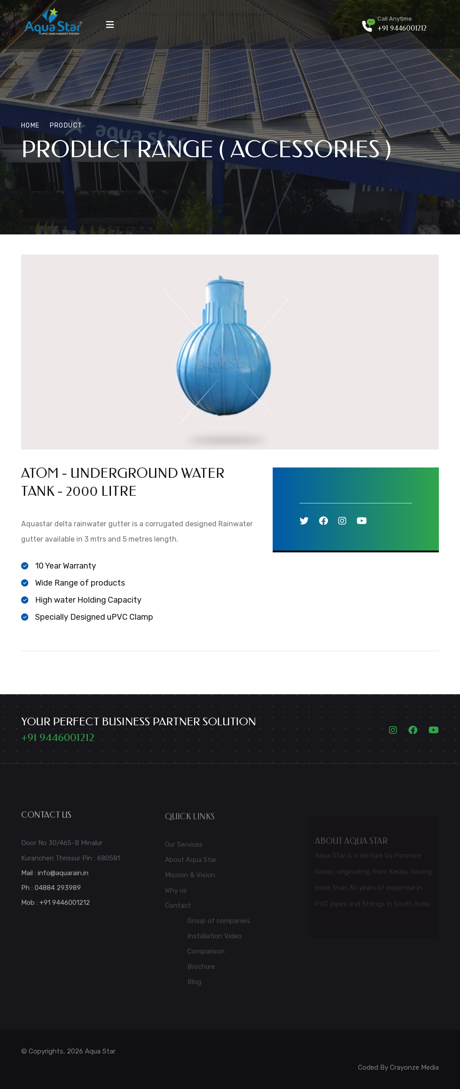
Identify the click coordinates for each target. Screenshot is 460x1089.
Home (30, 125)
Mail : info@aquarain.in (54, 876)
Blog (194, 985)
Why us (176, 894)
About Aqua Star (191, 863)
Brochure (201, 970)
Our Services (184, 848)
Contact (178, 909)
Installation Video (214, 939)
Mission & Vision (190, 878)
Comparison (206, 955)
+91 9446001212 (402, 28)
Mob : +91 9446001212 (55, 906)
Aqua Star (100, 1051)
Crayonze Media (414, 1067)
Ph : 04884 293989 (51, 891)
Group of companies (218, 924)
